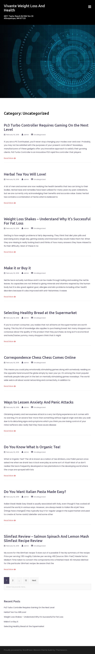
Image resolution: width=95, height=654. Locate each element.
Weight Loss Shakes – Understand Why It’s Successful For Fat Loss (35, 616)
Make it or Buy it (17, 268)
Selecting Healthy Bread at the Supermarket (40, 313)
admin (26, 134)
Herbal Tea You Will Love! (25, 174)
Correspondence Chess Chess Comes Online (40, 357)
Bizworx (39, 650)
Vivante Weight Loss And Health (22, 8)
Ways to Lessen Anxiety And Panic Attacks (38, 402)
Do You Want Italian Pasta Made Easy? (35, 492)
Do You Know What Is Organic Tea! (32, 447)
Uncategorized (40, 134)
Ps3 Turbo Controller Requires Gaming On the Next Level (30, 607)
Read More (10, 158)
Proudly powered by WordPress (19, 650)
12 (26, 580)
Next (34, 580)
